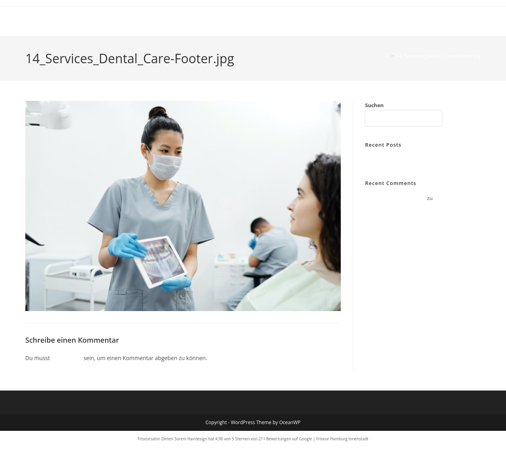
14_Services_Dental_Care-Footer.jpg (438, 55)
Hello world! (379, 159)
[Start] (385, 55)
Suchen (374, 105)
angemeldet (66, 358)
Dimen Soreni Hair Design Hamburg (104, 21)
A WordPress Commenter (395, 198)
